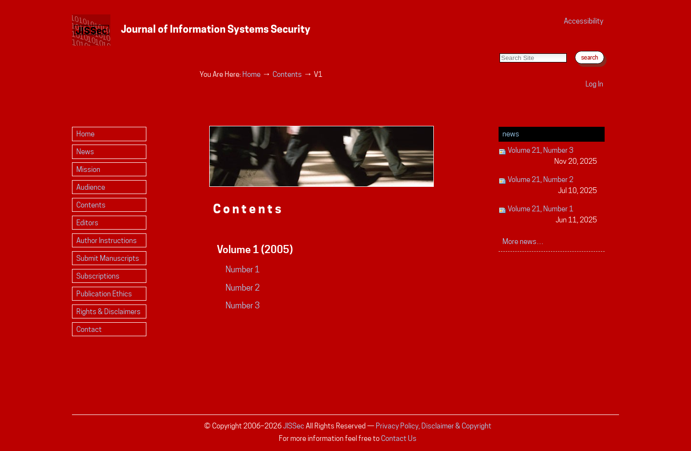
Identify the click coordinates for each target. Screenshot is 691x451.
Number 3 (243, 305)
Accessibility (583, 20)
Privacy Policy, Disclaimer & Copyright (433, 425)
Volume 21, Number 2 (548, 185)
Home (251, 74)
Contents (287, 74)
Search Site (499, 43)
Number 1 (243, 269)
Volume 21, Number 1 (548, 215)
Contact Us (399, 438)
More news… (523, 241)
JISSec (293, 425)
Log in (594, 83)
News (510, 133)
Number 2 (243, 288)
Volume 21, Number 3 (548, 156)
